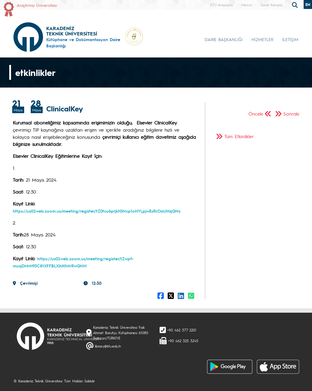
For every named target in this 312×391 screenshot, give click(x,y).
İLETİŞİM (290, 39)
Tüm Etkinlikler (239, 136)
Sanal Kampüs (271, 4)
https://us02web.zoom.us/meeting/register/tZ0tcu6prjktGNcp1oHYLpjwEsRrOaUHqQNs (96, 211)
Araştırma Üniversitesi (37, 5)
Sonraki (291, 113)
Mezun (246, 4)
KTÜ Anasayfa (221, 4)
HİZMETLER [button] (262, 39)
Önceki (255, 113)
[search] (295, 4)
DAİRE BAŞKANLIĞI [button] (224, 39)
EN (307, 4)
